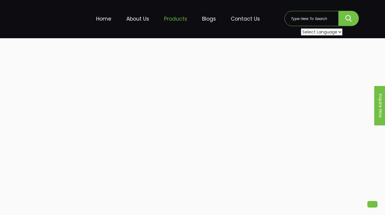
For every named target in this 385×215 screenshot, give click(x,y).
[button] (372, 204)
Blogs (209, 18)
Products (175, 18)
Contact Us (245, 18)
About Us (137, 18)
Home (103, 18)
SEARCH (348, 17)
